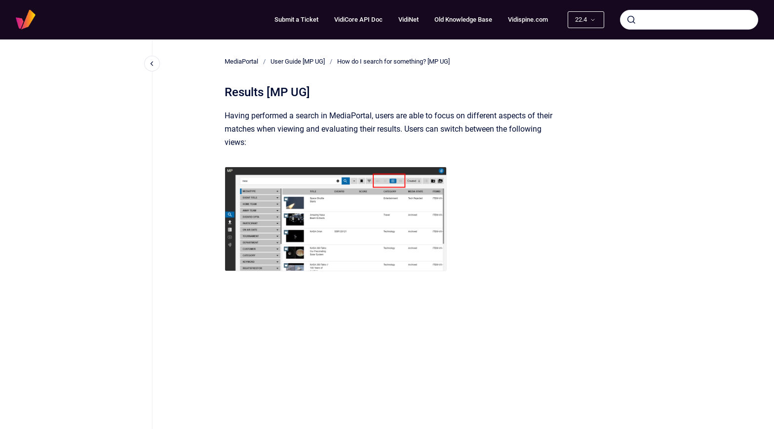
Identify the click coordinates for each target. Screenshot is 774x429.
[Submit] (631, 20)
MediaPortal (241, 61)
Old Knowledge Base (463, 19)
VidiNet (408, 19)
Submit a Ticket (296, 19)
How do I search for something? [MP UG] (393, 61)
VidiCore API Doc (358, 19)
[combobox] (689, 19)
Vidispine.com (528, 19)
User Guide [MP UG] (298, 61)
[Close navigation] (152, 64)
